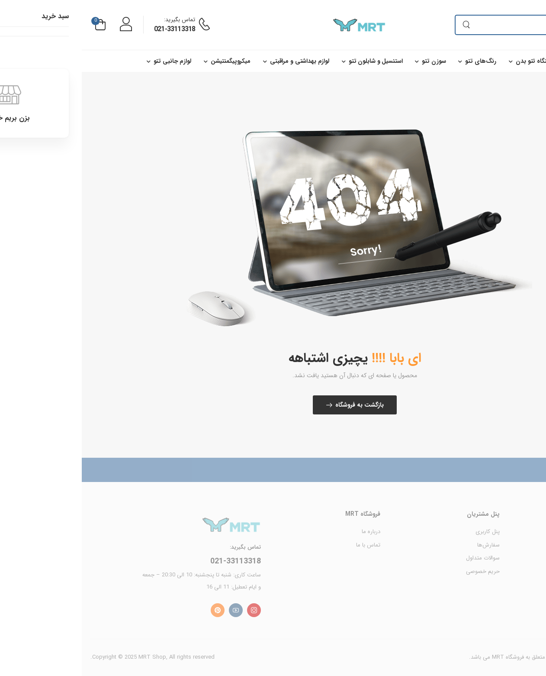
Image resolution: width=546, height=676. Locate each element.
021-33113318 (92, 29)
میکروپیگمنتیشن (149, 61)
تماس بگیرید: (97, 19)
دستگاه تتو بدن (453, 61)
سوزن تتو (352, 61)
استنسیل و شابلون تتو (294, 61)
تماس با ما (286, 545)
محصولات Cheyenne (513, 531)
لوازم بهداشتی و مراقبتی (217, 61)
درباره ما (289, 531)
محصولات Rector (517, 558)
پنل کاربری (406, 531)
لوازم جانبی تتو (90, 61)
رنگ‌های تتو (398, 61)
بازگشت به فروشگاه (278, 405)
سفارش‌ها (406, 545)
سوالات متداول (401, 558)
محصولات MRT (519, 545)
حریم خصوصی (401, 571)
